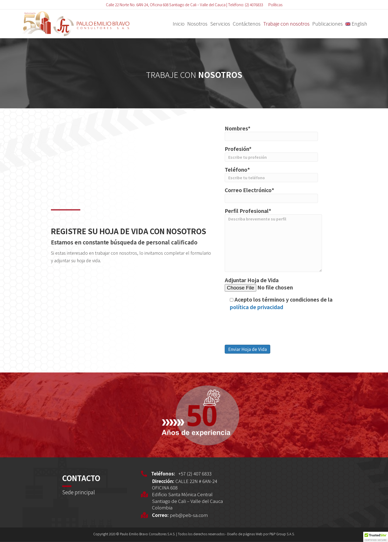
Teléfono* (271, 174)
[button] (375, 537)
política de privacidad (256, 306)
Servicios (220, 23)
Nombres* (271, 133)
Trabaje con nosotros (286, 23)
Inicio (179, 23)
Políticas (275, 4)
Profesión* (271, 153)
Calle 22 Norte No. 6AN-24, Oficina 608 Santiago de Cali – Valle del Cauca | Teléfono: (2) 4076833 (184, 4)
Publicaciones (327, 23)
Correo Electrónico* (271, 194)
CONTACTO (81, 478)
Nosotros (197, 23)
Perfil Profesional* (273, 239)
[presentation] (266, 326)
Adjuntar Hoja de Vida (275, 284)
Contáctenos (247, 23)
